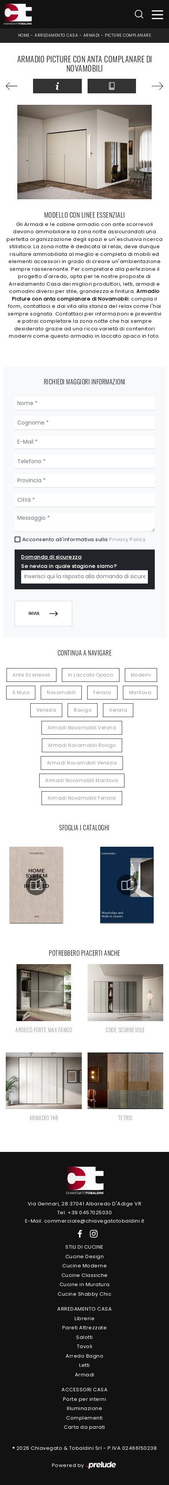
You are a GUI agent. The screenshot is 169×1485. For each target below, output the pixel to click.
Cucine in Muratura (85, 1284)
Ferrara (102, 692)
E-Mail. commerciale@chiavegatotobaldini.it (84, 1221)
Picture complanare (128, 35)
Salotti (84, 1337)
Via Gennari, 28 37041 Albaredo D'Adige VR (85, 1203)
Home (24, 35)
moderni (141, 675)
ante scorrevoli (31, 675)
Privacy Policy (127, 539)
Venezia (46, 710)
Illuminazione (85, 1408)
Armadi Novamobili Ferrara (82, 798)
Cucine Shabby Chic (84, 1294)
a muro (20, 692)
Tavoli (85, 1346)
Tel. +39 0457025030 (84, 1212)
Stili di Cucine (84, 1247)
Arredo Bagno (84, 1356)
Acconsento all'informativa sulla (84, 539)
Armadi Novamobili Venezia (82, 763)
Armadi (91, 35)
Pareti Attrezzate (84, 1327)
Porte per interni (84, 1399)
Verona (118, 710)
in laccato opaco (90, 675)
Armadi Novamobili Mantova (81, 780)
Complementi (84, 1418)
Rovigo (82, 710)
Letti (84, 1365)
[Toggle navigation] (157, 14)
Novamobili (61, 692)
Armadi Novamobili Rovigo (82, 745)
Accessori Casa (84, 1389)
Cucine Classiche (84, 1275)
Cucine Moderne (84, 1265)
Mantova (140, 692)
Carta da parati (84, 1427)
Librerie (84, 1318)
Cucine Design (84, 1256)
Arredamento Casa (56, 35)
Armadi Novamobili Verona (82, 727)
